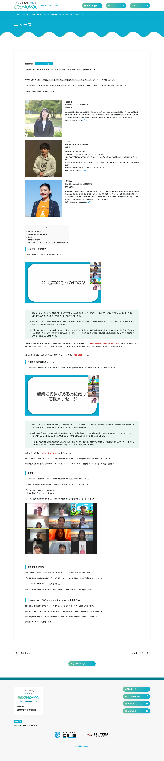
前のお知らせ (23, 653)
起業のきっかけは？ (33, 232)
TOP (16, 14)
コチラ (32, 622)
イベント (140, 5)
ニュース (116, 5)
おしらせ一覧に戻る (82, 663)
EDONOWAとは (92, 5)
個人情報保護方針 (136, 696)
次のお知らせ (141, 653)
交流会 (29, 237)
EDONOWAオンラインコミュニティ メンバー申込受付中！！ (47, 242)
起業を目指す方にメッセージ (36, 234)
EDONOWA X (136, 710)
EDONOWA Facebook (136, 703)
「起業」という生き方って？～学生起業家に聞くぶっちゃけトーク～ (67, 80)
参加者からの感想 (33, 240)
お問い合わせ (136, 689)
